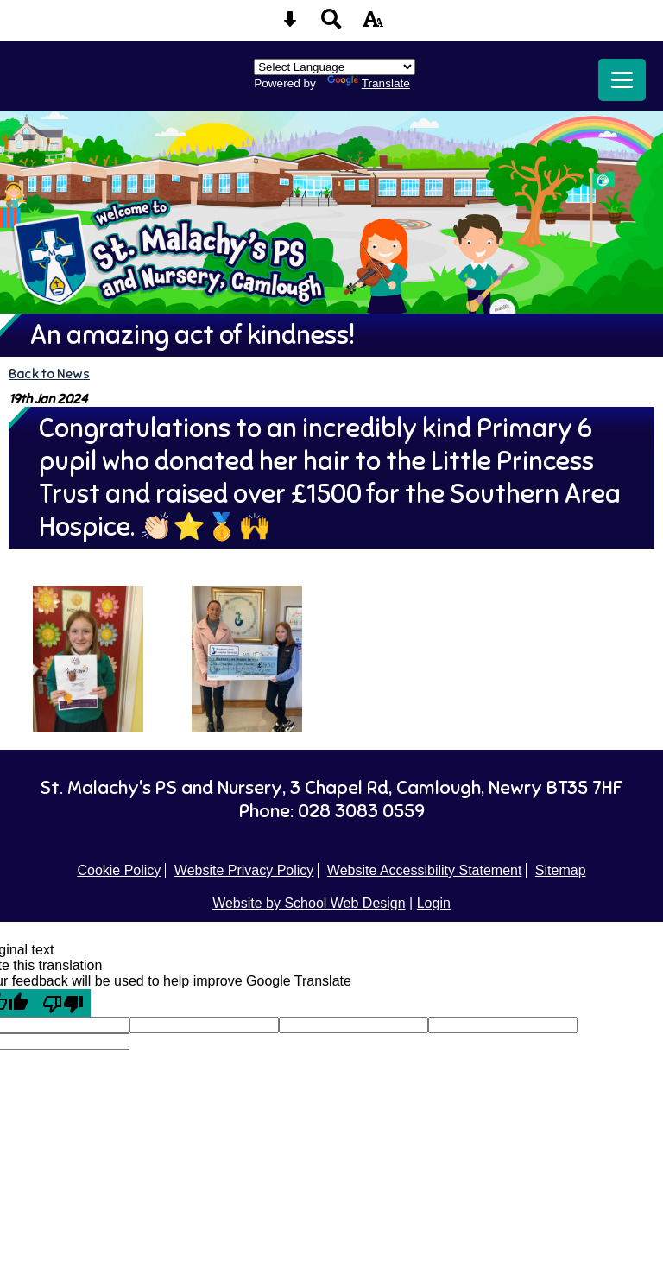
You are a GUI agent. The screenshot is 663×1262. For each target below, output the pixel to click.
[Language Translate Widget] (334, 67)
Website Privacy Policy (244, 870)
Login (434, 903)
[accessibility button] (373, 24)
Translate (368, 83)
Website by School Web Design (309, 903)
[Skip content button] (290, 24)
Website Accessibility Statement (424, 870)
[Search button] (331, 24)
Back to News (49, 373)
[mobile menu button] (622, 80)
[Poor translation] (63, 1003)
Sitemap (560, 870)
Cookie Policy (119, 870)
